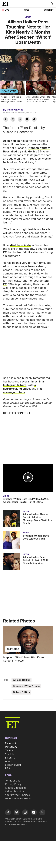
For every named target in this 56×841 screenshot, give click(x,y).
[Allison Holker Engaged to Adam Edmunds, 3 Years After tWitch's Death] (38, 93)
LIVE (7, 10)
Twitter (9, 750)
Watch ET (48, 10)
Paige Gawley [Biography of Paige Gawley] (15, 110)
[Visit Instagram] (25, 812)
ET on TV (10, 758)
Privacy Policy (13, 784)
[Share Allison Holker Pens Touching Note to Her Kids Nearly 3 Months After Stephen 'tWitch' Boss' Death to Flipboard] (27, 120)
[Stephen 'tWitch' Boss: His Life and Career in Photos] (28, 640)
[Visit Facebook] (8, 812)
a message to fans (22, 390)
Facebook (10, 743)
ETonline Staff (13, 765)
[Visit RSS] (42, 812)
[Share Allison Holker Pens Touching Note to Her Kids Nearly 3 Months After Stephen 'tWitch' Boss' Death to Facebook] (5, 120)
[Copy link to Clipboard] (34, 120)
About (8, 761)
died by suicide (21, 152)
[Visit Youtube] (34, 812)
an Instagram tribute (24, 383)
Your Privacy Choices (17, 795)
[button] (28, 477)
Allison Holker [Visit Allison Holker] (21, 680)
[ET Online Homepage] (6, 3)
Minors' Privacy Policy (18, 798)
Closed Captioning (15, 788)
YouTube (10, 754)
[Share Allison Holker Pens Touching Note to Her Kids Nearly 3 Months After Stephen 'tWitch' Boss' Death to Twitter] (13, 120)
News (28, 17)
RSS (7, 768)
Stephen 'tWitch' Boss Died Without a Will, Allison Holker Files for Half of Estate (26, 501)
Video (26, 10)
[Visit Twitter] (17, 812)
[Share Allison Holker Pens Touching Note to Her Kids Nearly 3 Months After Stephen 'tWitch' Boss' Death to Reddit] (20, 120)
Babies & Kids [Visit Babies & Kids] (21, 692)
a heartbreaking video (19, 387)
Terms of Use (12, 781)
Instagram (11, 747)
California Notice (14, 791)
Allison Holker (12, 141)
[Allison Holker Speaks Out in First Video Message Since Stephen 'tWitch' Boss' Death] (12, 93)
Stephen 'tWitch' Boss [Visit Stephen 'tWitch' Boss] (26, 686)
